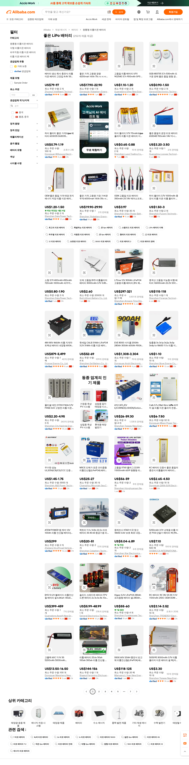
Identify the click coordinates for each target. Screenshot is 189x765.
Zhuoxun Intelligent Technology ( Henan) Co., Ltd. (59, 91)
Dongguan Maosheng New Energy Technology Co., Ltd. (59, 675)
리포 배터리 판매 (146, 241)
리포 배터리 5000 (106, 737)
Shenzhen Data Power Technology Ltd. (59, 216)
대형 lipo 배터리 (86, 744)
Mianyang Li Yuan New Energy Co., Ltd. (128, 675)
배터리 (75, 29)
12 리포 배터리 (53, 241)
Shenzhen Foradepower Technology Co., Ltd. (128, 615)
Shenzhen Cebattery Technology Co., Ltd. (94, 550)
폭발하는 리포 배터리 (81, 227)
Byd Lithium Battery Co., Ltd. (93, 298)
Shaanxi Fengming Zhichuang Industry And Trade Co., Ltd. (94, 675)
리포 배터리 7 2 (18, 744)
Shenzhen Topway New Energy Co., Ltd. (128, 426)
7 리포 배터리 (17, 737)
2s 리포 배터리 (62, 737)
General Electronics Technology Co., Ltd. (163, 91)
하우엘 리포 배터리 (55, 234)
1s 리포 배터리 (83, 737)
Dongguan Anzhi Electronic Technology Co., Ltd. (128, 363)
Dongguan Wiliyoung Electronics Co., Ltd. (59, 154)
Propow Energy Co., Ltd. (56, 363)
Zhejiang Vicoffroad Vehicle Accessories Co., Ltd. (59, 548)
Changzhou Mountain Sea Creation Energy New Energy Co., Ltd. (94, 485)
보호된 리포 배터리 (76, 241)
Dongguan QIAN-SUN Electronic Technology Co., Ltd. (163, 485)
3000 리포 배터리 (101, 241)
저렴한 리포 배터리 (80, 234)
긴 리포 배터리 (149, 234)
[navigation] (24, 361)
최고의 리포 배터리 (55, 227)
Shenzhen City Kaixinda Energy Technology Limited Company (59, 426)
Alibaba (47, 29)
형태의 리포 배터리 (126, 234)
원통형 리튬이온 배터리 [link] (94, 29)
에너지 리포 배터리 (19, 751)
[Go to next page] (137, 691)
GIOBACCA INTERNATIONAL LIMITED (163, 550)
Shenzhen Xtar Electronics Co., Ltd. (128, 553)
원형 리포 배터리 (109, 744)
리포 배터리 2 (124, 241)
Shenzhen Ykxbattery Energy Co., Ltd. (94, 216)
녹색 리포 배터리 (39, 737)
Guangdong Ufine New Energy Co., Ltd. (128, 91)
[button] (109, 12)
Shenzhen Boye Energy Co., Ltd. (163, 363)
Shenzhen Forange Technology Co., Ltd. (163, 298)
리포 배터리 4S (152, 737)
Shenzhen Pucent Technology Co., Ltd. (163, 213)
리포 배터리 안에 (63, 744)
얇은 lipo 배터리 (129, 737)
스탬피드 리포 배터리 (129, 227)
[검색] (119, 11)
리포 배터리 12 (155, 744)
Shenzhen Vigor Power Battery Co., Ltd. (128, 213)
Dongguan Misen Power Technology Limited (163, 423)
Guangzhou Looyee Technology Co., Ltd (163, 154)
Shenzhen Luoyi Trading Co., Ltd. (128, 154)
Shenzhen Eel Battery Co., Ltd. (94, 363)
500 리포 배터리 (132, 744)
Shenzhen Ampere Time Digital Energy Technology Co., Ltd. (128, 301)
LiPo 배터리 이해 (154, 227)
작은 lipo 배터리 (40, 744)
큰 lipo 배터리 (105, 227)
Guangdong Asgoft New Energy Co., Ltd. (59, 615)
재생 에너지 (61, 29)
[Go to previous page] (86, 691)
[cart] (148, 12)
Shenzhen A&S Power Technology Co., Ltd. (59, 485)
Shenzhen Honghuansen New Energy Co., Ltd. (128, 488)
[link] (185, 735)
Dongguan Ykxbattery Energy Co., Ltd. (94, 91)
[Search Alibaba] (75, 12)
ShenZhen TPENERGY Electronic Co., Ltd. (163, 615)
